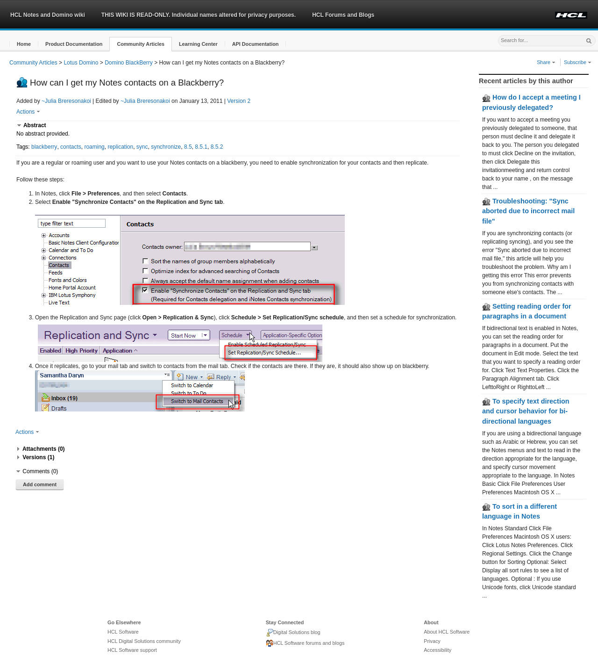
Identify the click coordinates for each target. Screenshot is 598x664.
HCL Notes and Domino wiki (47, 15)
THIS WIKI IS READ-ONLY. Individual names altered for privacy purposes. (198, 15)
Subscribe (577, 62)
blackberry (44, 147)
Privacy (432, 641)
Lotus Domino (81, 62)
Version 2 (238, 101)
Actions (28, 111)
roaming (94, 147)
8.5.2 (217, 147)
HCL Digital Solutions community (144, 641)
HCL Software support (132, 650)
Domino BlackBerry (129, 62)
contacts (70, 147)
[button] (23, 44)
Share (546, 62)
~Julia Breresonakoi (66, 101)
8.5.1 (201, 147)
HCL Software (123, 632)
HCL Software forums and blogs (305, 643)
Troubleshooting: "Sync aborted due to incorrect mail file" (528, 211)
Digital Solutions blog (293, 632)
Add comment (40, 484)
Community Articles (33, 62)
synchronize (166, 147)
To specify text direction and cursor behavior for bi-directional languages (525, 411)
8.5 (188, 147)
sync (142, 147)
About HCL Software (447, 632)
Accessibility (437, 650)
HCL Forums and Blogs (343, 15)
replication (120, 147)
